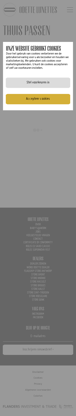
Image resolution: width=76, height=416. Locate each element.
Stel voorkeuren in (38, 82)
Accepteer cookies (38, 99)
